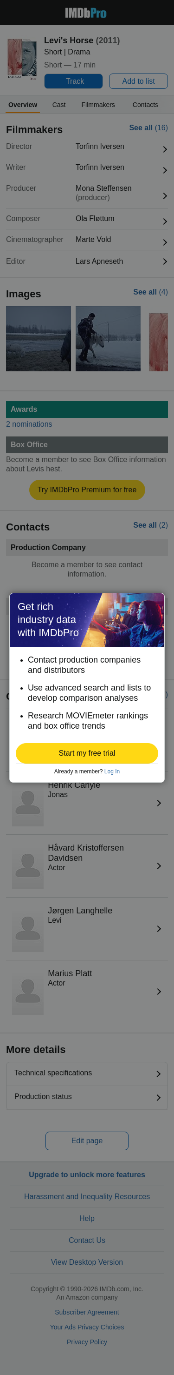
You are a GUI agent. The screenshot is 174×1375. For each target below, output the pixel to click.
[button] (87, 753)
